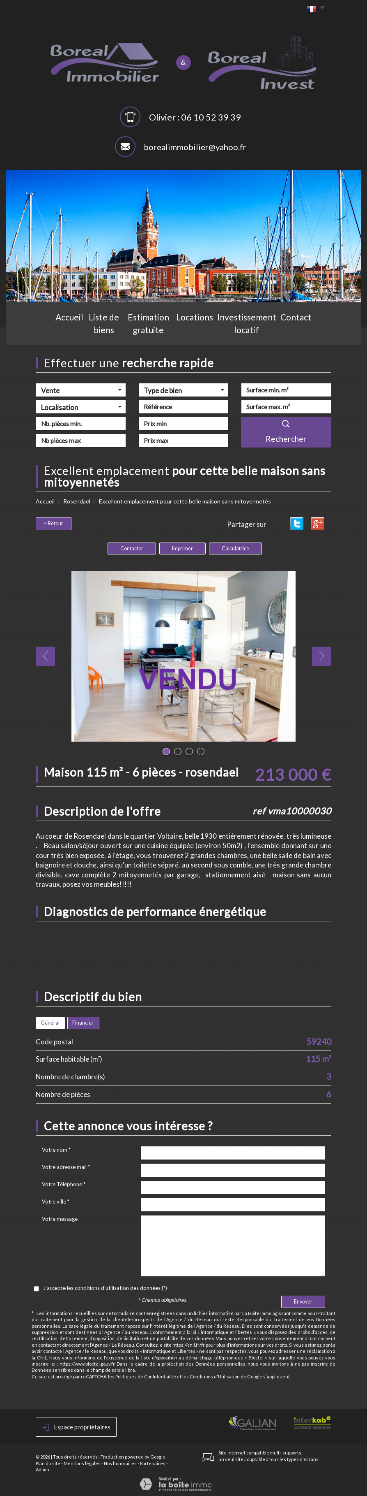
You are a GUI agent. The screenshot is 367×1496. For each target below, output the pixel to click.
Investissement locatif (263, 331)
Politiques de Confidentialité (145, 1375)
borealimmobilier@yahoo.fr (195, 147)
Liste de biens (89, 331)
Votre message (60, 1217)
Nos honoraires (120, 1462)
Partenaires (152, 1462)
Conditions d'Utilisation (215, 1375)
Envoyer (303, 1300)
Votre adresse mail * (66, 1165)
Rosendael (76, 501)
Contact (319, 331)
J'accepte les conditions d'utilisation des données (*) (105, 1286)
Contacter (131, 547)
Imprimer (182, 547)
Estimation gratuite (149, 331)
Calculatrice (235, 547)
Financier (83, 1021)
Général (50, 1021)
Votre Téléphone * (63, 1183)
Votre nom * (56, 1148)
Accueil (46, 331)
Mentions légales (82, 1462)
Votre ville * (55, 1200)
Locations (204, 331)
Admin (42, 1468)
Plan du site (48, 1462)
